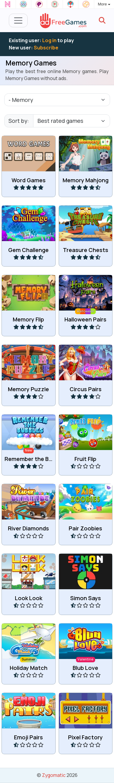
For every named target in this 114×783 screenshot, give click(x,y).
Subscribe (46, 47)
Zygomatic (54, 775)
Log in (49, 40)
